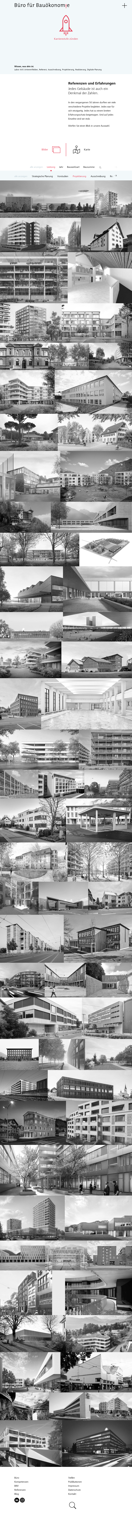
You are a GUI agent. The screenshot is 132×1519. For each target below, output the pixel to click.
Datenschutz (74, 1490)
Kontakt (72, 1494)
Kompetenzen (21, 1482)
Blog (16, 1494)
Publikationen (75, 1482)
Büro (16, 1478)
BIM (16, 1486)
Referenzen (20, 1490)
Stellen (71, 1478)
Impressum (73, 1486)
